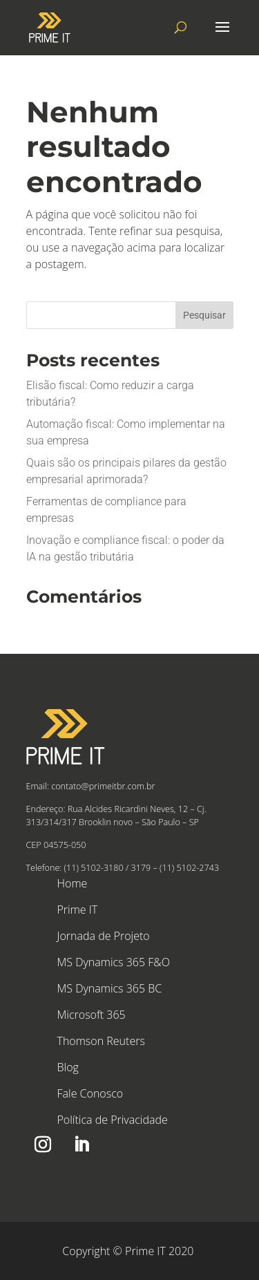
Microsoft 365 (91, 1014)
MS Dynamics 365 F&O (113, 962)
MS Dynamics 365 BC (109, 988)
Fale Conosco (90, 1093)
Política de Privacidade (112, 1119)
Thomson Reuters (101, 1040)
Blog (68, 1067)
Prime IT (77, 909)
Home (72, 883)
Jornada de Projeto (103, 935)
